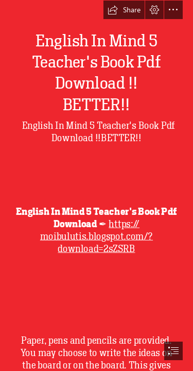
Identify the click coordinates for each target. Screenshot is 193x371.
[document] (96, 185)
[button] (124, 10)
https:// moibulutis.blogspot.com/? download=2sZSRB (96, 236)
